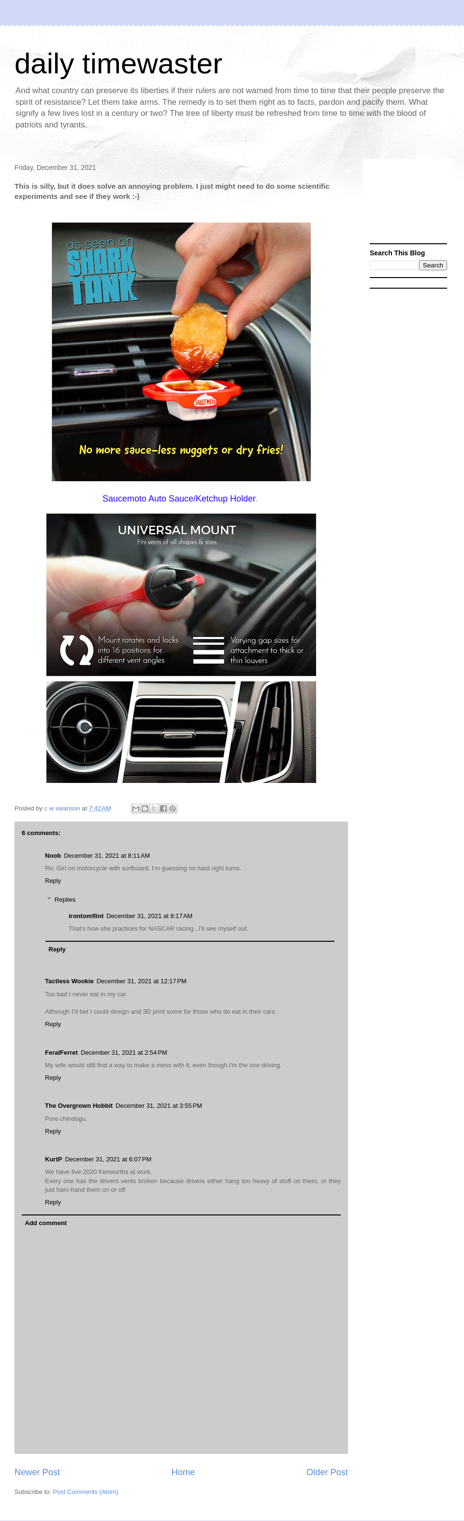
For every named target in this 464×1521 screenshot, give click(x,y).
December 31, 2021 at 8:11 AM (107, 855)
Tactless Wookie (69, 981)
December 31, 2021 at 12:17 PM (142, 981)
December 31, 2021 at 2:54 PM (124, 1052)
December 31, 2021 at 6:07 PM (108, 1159)
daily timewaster (118, 63)
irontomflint (86, 916)
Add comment (46, 1223)
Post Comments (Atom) (85, 1491)
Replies (65, 899)
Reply (53, 880)
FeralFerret (61, 1052)
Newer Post (37, 1472)
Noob (53, 855)
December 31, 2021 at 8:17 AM (149, 916)
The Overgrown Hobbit (79, 1105)
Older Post (327, 1472)
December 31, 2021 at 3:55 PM (159, 1105)
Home (183, 1472)
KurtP (53, 1159)
